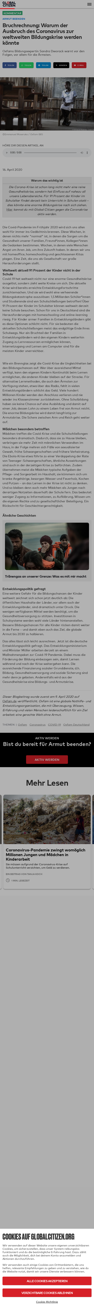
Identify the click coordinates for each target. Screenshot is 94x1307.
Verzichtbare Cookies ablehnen (47, 1293)
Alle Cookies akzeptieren (47, 1281)
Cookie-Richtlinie (47, 1301)
